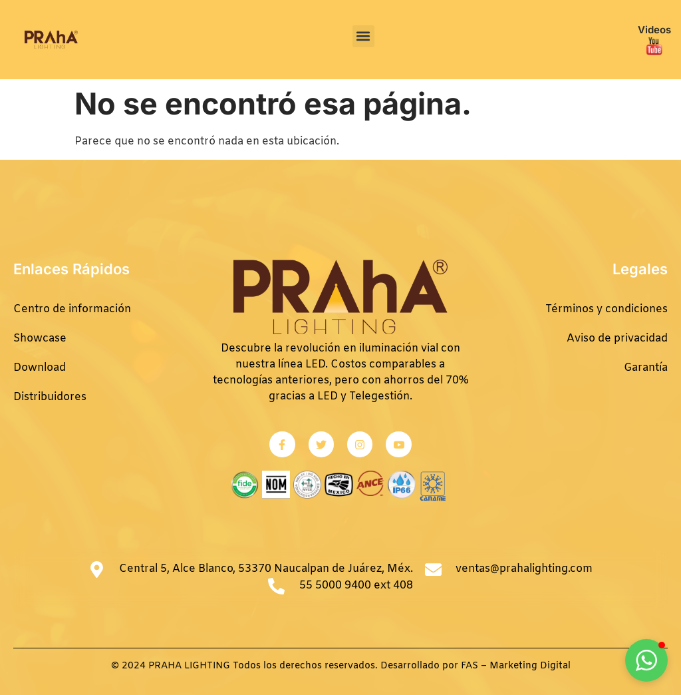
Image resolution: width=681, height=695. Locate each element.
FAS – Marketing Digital (516, 666)
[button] (363, 36)
